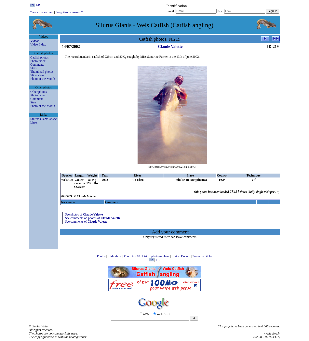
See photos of (84, 214)
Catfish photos (39, 57)
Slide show (37, 75)
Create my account (41, 12)
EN (32, 5)
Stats (33, 68)
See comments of (86, 221)
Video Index (38, 44)
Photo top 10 (132, 256)
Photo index (38, 61)
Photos (101, 256)
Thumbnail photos (41, 71)
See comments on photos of (92, 218)
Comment (36, 98)
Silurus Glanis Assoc (43, 119)
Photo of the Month (42, 78)
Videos (34, 41)
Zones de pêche (203, 256)
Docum (186, 256)
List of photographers (156, 256)
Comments (37, 64)
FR (38, 5)
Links (33, 122)
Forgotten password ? (69, 12)
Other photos (38, 91)
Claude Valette (170, 46)
